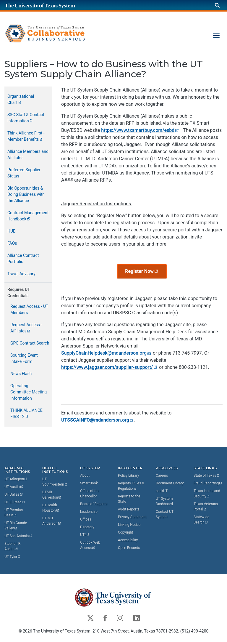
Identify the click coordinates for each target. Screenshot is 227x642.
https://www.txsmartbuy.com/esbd (140, 130)
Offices (85, 519)
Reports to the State (129, 499)
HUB (11, 231)
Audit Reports (129, 509)
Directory (87, 527)
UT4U (84, 535)
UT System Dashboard (164, 501)
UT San (18, 536)
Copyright (125, 532)
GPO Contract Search (29, 343)
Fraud (208, 483)
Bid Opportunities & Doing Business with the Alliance (26, 194)
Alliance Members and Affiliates (27, 154)
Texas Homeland (207, 493)
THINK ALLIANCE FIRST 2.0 (26, 413)
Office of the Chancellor (89, 493)
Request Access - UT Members (29, 309)
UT (16, 479)
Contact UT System (165, 514)
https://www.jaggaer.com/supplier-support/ (109, 367)
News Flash (21, 373)
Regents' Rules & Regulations (131, 486)
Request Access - (26, 327)
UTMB (52, 495)
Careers (162, 475)
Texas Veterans (206, 506)
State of (207, 475)
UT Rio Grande (16, 526)
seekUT (162, 491)
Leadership (89, 512)
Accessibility (128, 540)
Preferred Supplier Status (23, 172)
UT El (14, 502)
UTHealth (50, 508)
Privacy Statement (132, 517)
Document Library (170, 483)
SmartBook (89, 483)
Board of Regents (93, 504)
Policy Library (128, 475)
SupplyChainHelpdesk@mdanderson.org (106, 353)
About (85, 475)
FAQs (12, 243)
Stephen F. (13, 546)
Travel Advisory (21, 273)
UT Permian (14, 513)
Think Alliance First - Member (26, 136)
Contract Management (28, 215)
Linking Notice (129, 525)
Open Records (129, 548)
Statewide (202, 519)
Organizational (21, 99)
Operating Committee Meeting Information (28, 392)
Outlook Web (90, 545)
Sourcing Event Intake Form (24, 358)
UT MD (51, 521)
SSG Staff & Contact (26, 117)
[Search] (217, 5)
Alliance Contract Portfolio (23, 258)
